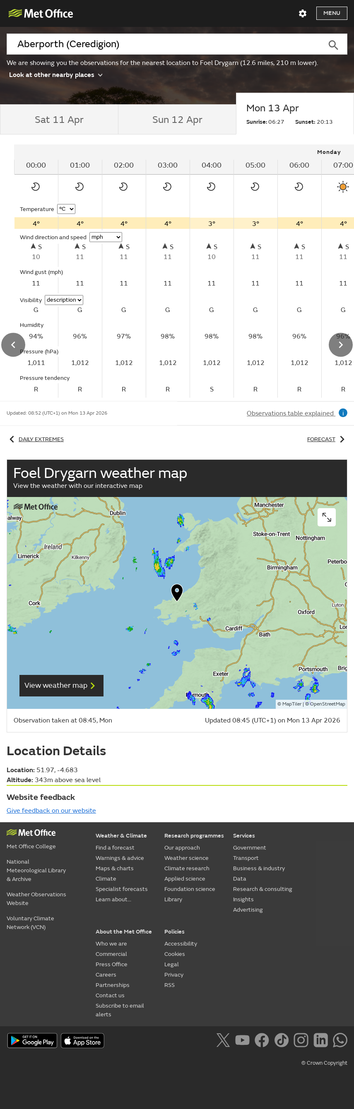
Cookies (174, 954)
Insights (243, 899)
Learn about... (113, 899)
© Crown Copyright (324, 1063)
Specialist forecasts (122, 889)
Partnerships (113, 985)
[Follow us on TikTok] (283, 1041)
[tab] (59, 119)
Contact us (110, 995)
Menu (331, 13)
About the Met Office (124, 931)
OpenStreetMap (327, 704)
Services (244, 835)
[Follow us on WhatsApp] (340, 1041)
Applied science (184, 878)
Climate (106, 878)
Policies (174, 931)
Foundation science (189, 889)
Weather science (186, 858)
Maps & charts (115, 868)
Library (173, 899)
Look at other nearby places (55, 74)
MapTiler (291, 704)
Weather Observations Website (36, 899)
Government (249, 847)
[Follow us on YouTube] (244, 1041)
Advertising (248, 909)
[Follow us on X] (225, 1041)
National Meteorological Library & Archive (36, 870)
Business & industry (259, 868)
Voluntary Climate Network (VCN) (30, 923)
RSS (169, 985)
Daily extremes (35, 439)
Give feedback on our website (51, 811)
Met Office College (31, 846)
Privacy (173, 974)
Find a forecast (115, 847)
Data (239, 878)
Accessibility (180, 943)
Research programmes (194, 835)
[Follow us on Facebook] (263, 1041)
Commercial (111, 954)
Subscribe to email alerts (120, 1010)
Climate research (187, 868)
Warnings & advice (120, 858)
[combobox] (163, 44)
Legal (171, 964)
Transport (246, 858)
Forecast (327, 439)
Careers (106, 974)
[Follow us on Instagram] (302, 1041)
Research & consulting (262, 889)
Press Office (112, 964)
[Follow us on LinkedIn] (322, 1041)
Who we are (111, 943)
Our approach (182, 847)
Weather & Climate (121, 835)
